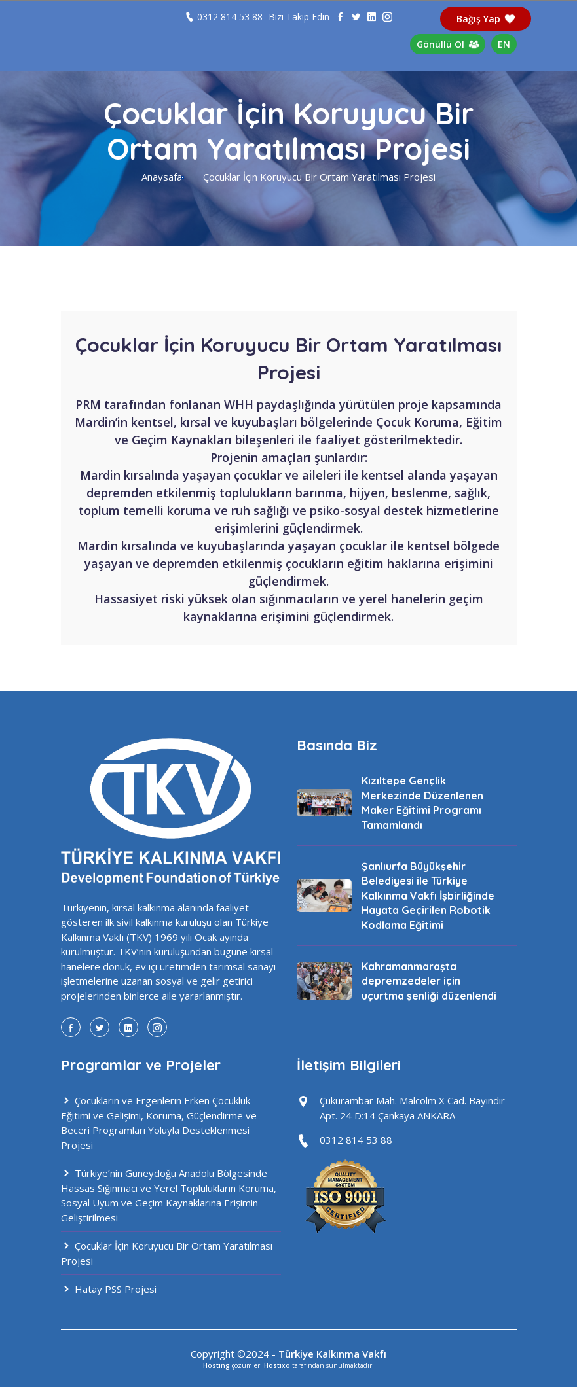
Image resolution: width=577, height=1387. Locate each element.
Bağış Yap (485, 18)
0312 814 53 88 (230, 16)
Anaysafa (161, 176)
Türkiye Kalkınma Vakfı (332, 1353)
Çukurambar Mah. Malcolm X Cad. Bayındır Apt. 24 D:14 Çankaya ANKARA (412, 1108)
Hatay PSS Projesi (109, 1288)
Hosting (216, 1365)
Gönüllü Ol (448, 44)
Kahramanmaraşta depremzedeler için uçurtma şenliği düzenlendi (429, 981)
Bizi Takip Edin (299, 16)
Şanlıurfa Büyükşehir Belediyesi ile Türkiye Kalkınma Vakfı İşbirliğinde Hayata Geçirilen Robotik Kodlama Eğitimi (428, 896)
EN (504, 44)
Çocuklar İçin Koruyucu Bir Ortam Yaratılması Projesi (166, 1253)
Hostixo (277, 1365)
